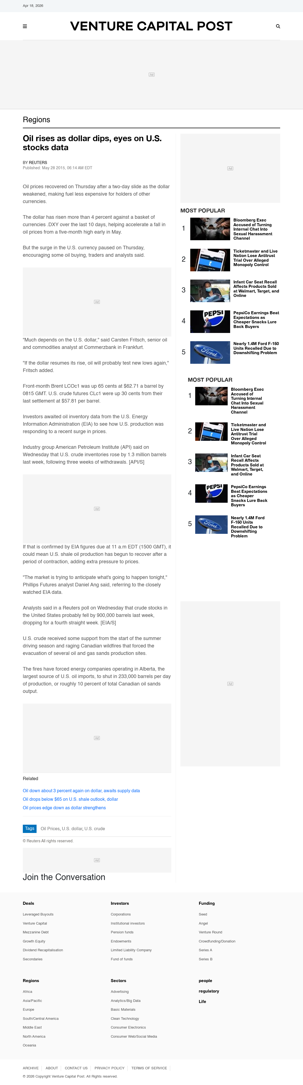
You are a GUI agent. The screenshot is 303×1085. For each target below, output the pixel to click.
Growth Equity (34, 941)
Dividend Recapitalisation (43, 950)
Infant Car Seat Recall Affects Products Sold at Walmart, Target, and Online (256, 288)
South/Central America (41, 1019)
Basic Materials (123, 1010)
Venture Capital (35, 923)
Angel (203, 923)
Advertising (120, 992)
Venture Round (210, 932)
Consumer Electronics (128, 1027)
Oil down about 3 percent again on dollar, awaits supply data (81, 791)
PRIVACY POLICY (110, 1068)
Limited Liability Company (131, 950)
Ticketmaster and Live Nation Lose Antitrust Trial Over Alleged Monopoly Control (255, 257)
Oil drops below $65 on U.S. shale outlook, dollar (70, 799)
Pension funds (122, 932)
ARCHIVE (31, 1068)
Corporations (121, 914)
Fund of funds (122, 959)
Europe (28, 1010)
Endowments (121, 941)
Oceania (29, 1045)
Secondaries (33, 959)
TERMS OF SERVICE (149, 1068)
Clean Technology (125, 1019)
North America (34, 1036)
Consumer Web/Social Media (134, 1036)
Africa (27, 992)
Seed (203, 914)
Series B (206, 959)
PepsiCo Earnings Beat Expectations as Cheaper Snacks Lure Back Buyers (256, 319)
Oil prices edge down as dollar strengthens (64, 808)
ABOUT (52, 1068)
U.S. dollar (72, 829)
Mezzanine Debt (36, 932)
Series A (205, 950)
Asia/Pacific (32, 1001)
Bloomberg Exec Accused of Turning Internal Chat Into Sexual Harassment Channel (252, 228)
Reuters (38, 163)
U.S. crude (94, 829)
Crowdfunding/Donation (217, 941)
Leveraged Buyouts (38, 914)
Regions (36, 120)
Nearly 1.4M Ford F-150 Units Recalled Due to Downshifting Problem (256, 348)
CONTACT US (76, 1068)
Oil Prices (50, 829)
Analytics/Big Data (126, 1001)
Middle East (32, 1027)
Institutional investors (128, 923)
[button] (25, 25)
